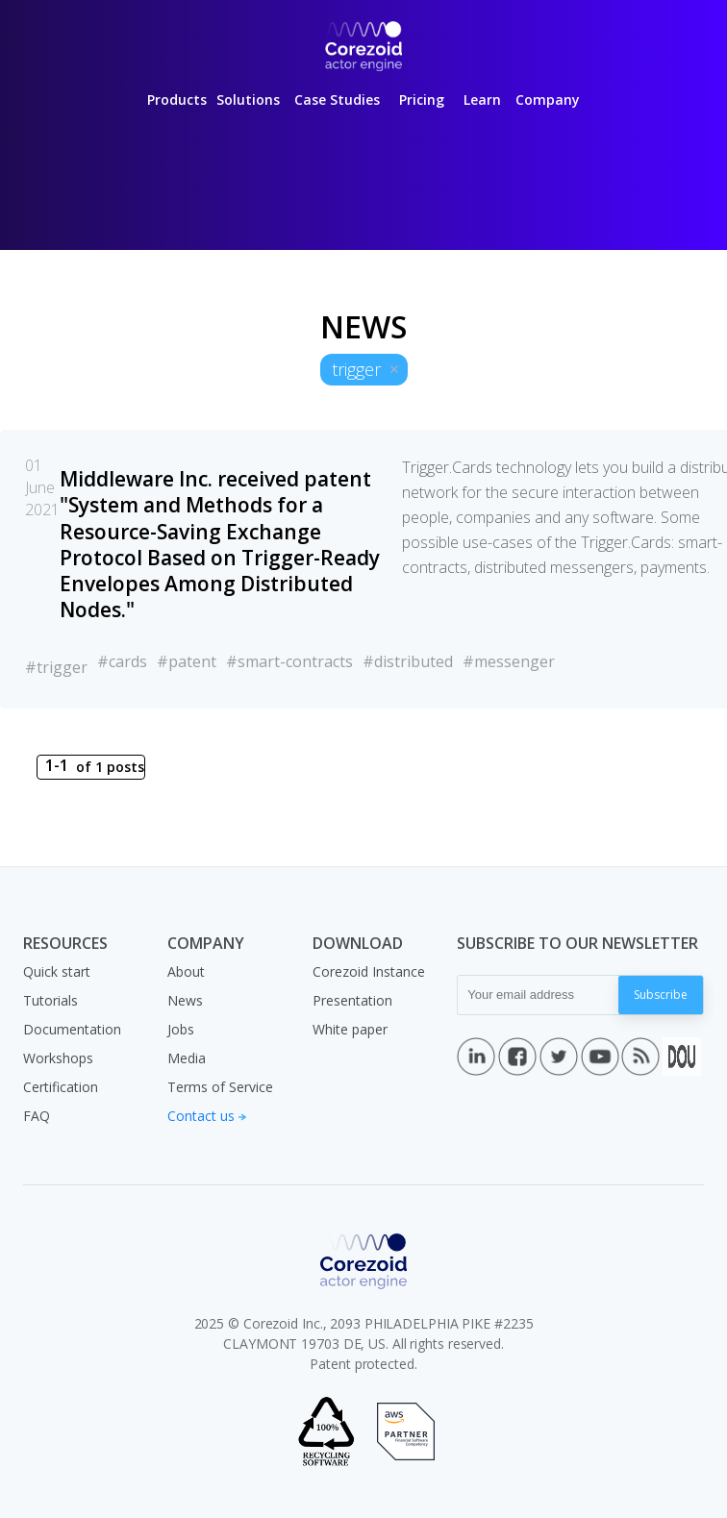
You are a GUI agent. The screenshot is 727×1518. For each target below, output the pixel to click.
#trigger (56, 667)
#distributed (408, 661)
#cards (122, 661)
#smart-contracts (289, 661)
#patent (186, 661)
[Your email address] (538, 995)
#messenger (509, 661)
